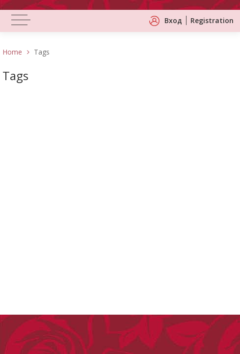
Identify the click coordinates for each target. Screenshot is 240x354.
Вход (173, 20)
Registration (212, 20)
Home (12, 52)
